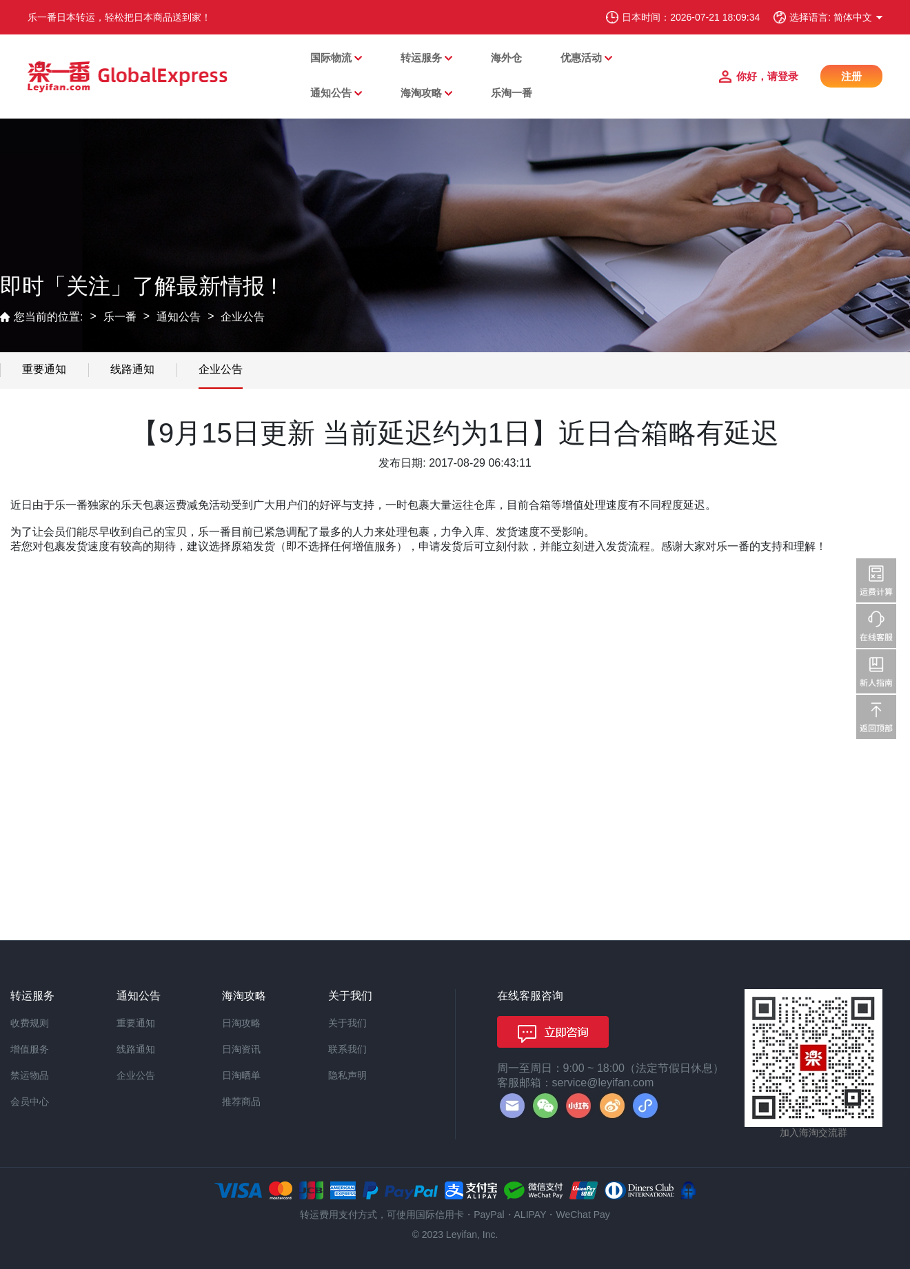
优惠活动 (581, 57)
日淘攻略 (241, 1022)
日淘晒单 (241, 1075)
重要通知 (44, 369)
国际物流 (331, 57)
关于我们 (347, 1022)
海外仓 (506, 57)
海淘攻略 (421, 93)
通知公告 (331, 93)
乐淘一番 (511, 93)
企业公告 (243, 317)
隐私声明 (347, 1075)
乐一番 (119, 317)
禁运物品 (29, 1075)
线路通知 (132, 369)
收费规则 (29, 1022)
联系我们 (347, 1049)
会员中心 (29, 1101)
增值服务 (29, 1049)
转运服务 (421, 57)
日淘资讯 (241, 1049)
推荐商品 (241, 1101)
